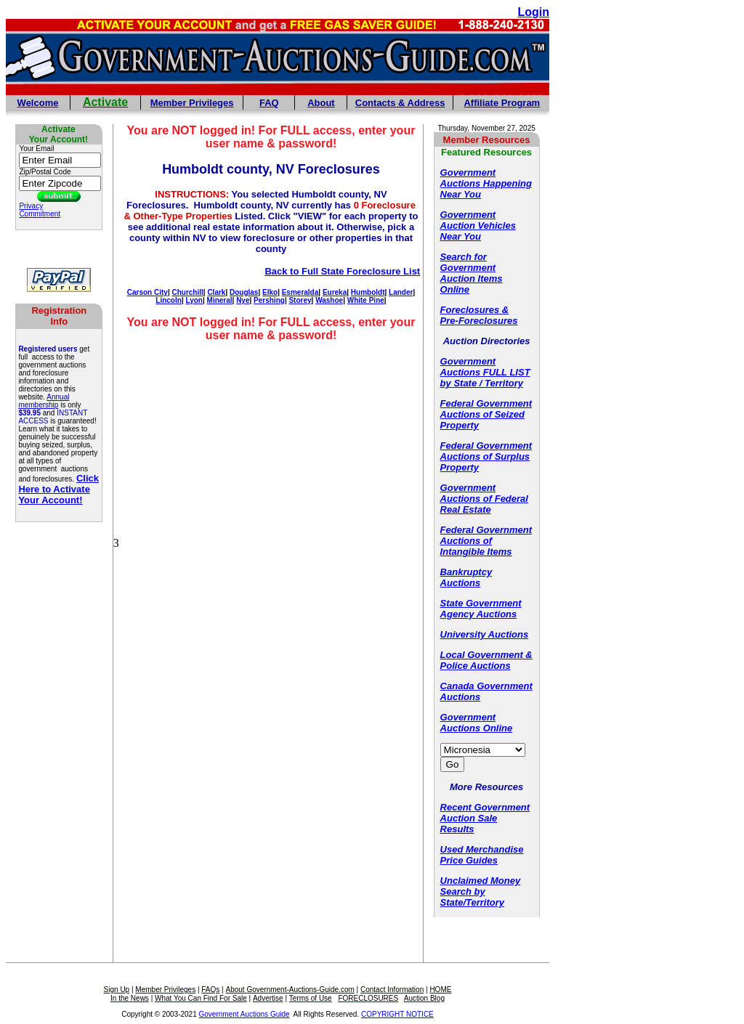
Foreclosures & (474, 309)
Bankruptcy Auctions (466, 577)
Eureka (335, 292)
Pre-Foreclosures (479, 320)
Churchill (187, 292)
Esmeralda (300, 292)
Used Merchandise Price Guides (482, 855)
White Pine (365, 300)
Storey (299, 300)
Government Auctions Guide (244, 1014)
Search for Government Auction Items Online (471, 273)
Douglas (244, 292)
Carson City (147, 292)
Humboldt (368, 292)
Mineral (219, 300)
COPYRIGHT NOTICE (397, 1014)
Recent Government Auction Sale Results (485, 818)
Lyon (194, 300)
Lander (401, 292)
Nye (242, 300)
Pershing (269, 300)
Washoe (329, 300)
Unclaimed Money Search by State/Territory (480, 891)
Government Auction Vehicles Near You (478, 225)
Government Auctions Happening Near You (486, 183)
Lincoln (168, 300)
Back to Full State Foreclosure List (342, 271)
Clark (216, 292)
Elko (270, 292)
